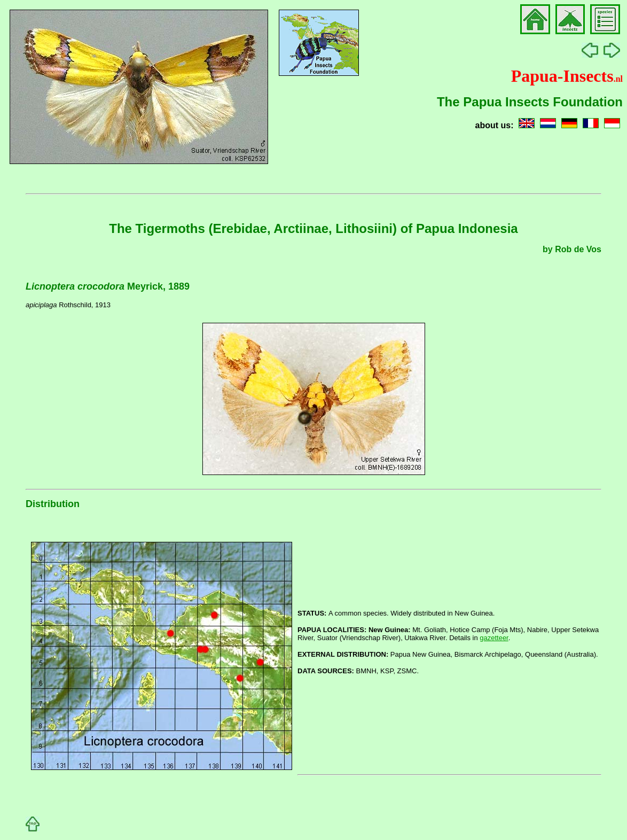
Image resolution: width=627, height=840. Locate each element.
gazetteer (494, 638)
